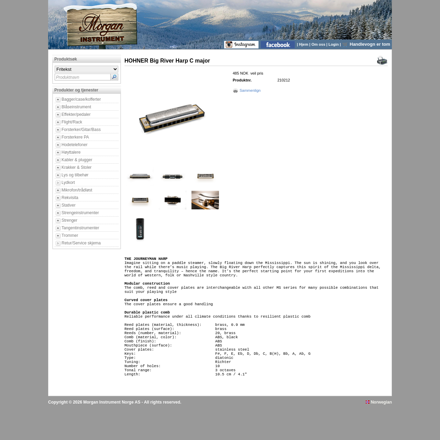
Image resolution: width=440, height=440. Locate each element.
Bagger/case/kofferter (81, 99)
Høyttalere (71, 152)
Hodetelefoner (74, 144)
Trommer (70, 235)
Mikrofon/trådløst (77, 190)
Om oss (318, 44)
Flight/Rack (72, 122)
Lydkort (68, 182)
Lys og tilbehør (75, 175)
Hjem (304, 44)
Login (334, 44)
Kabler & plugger (77, 159)
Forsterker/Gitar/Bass (81, 129)
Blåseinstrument (76, 106)
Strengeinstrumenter (80, 212)
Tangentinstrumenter (80, 228)
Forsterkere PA (75, 137)
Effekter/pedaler (76, 114)
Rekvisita (70, 197)
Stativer (69, 205)
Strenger (69, 220)
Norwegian (379, 434)
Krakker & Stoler (76, 167)
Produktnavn (67, 77)
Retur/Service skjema (81, 243)
